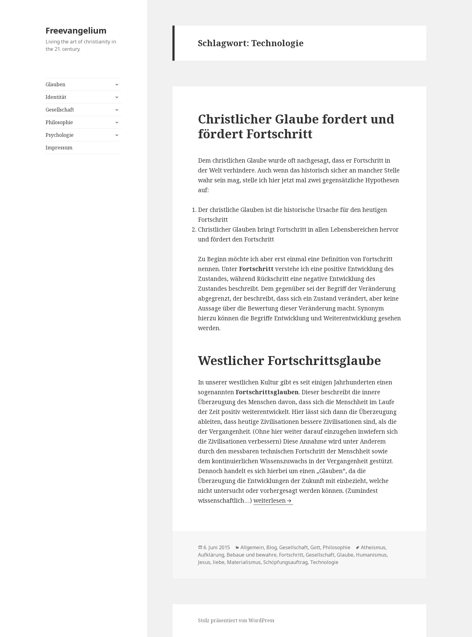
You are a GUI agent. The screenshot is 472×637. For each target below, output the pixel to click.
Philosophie (59, 122)
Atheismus (373, 547)
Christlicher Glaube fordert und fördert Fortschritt (296, 126)
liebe (218, 562)
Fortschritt (291, 554)
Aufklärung (211, 554)
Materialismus (244, 562)
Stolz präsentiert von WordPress (236, 620)
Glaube (345, 554)
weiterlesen (273, 501)
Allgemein (252, 547)
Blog (271, 547)
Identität (56, 97)
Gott (315, 547)
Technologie (324, 562)
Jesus (204, 562)
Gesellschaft (60, 109)
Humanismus (371, 554)
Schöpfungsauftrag (285, 562)
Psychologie (60, 135)
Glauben (55, 84)
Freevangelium (76, 30)
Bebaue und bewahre (251, 554)
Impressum (59, 147)
